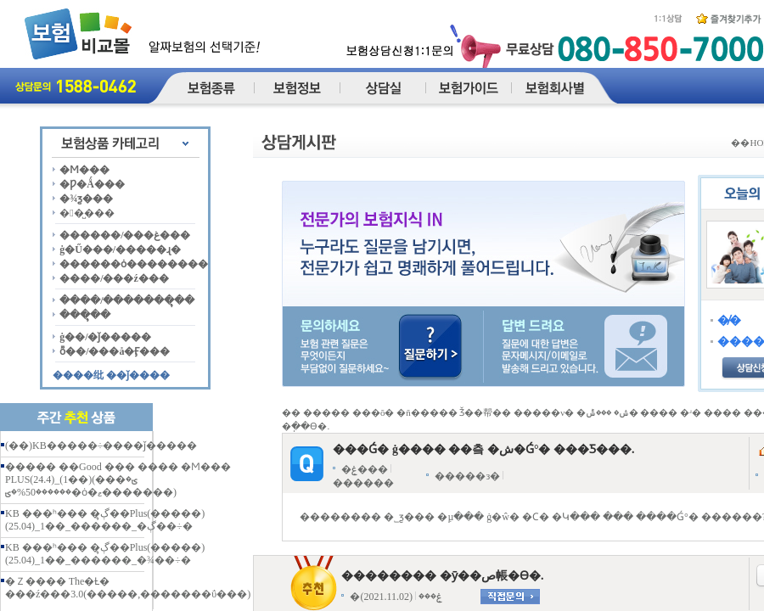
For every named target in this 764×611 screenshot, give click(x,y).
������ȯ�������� (133, 264)
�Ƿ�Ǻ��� (92, 184)
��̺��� (86, 213)
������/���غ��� (124, 235)
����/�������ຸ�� (126, 300)
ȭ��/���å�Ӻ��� (114, 351)
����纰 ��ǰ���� (111, 375)
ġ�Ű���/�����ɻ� (120, 249)
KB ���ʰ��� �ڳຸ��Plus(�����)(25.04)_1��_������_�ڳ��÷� (105, 519)
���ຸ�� (84, 315)
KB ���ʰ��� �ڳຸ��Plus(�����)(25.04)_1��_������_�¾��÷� (105, 553)
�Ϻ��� (84, 170)
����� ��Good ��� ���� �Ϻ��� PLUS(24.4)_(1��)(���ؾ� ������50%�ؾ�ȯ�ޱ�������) (118, 479)
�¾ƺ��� (86, 199)
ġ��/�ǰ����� (105, 337)
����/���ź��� (114, 278)
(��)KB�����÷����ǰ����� (101, 445)
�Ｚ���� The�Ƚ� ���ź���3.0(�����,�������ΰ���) (127, 587)
